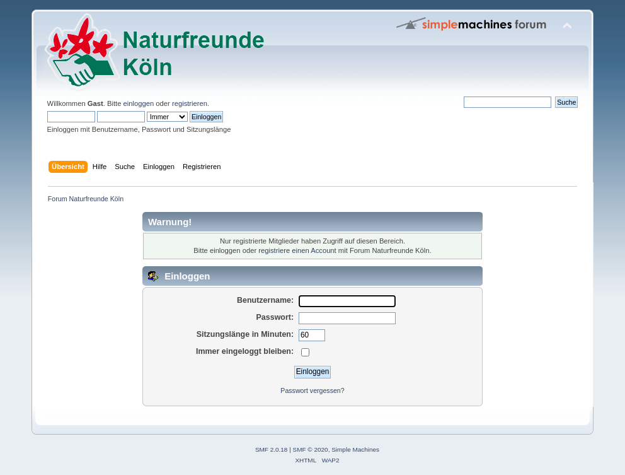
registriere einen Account (297, 250)
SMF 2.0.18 (271, 449)
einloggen (138, 103)
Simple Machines (355, 449)
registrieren (189, 103)
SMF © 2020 (310, 449)
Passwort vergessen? (312, 390)
